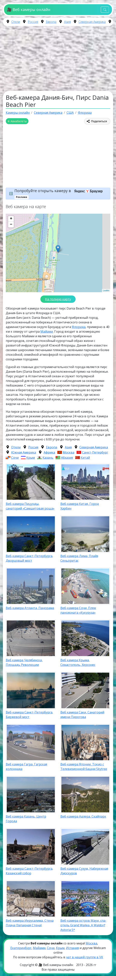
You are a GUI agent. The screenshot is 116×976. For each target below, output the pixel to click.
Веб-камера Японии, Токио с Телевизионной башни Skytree (83, 766)
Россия (33, 22)
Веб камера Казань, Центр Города (26, 818)
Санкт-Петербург (95, 452)
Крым (30, 457)
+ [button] (11, 219)
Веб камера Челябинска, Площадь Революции (24, 662)
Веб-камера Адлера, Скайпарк (83, 816)
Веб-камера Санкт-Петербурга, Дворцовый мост (29, 558)
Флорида (78, 327)
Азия (67, 22)
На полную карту (58, 299)
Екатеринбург (20, 948)
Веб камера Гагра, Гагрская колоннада (26, 766)
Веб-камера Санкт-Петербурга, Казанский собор (29, 870)
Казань (48, 457)
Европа (51, 22)
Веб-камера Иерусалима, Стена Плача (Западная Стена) (29, 922)
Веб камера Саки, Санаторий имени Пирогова (82, 714)
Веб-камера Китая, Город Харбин (79, 506)
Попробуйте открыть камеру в (59, 190)
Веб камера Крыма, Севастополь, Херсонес (77, 662)
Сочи (15, 457)
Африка (49, 452)
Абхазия (67, 457)
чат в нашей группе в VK (84, 957)
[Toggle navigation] (105, 10)
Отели (15, 22)
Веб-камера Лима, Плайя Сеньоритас (79, 558)
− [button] (11, 225)
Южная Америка (23, 452)
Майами (46, 331)
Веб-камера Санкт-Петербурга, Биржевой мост (29, 714)
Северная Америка (92, 22)
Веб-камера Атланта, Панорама (30, 608)
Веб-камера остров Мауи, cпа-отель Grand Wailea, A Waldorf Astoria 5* (83, 925)
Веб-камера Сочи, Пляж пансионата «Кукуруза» (78, 610)
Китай (85, 457)
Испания (72, 948)
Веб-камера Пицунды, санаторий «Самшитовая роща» (30, 506)
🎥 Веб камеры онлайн (28, 9)
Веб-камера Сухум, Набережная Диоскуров (84, 870)
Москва (68, 452)
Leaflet (106, 290)
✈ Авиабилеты (17, 121)
